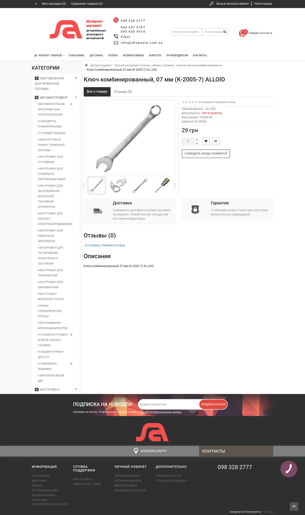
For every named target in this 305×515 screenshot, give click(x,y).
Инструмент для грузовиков (50, 159)
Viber (126, 37)
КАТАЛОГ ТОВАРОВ (50, 55)
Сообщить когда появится (206, 153)
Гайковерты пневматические (50, 124)
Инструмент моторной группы (51, 296)
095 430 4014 (39, 43)
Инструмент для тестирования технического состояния (50, 255)
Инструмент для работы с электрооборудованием (53, 219)
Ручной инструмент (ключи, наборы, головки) (53, 340)
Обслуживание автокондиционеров (52, 325)
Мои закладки (125, 485)
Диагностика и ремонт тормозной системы (51, 145)
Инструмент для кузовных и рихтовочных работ (52, 174)
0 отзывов (205, 102)
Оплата (113, 55)
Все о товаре (97, 92)
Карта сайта (82, 479)
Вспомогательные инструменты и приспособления (51, 109)
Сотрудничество (45, 490)
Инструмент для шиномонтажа (50, 285)
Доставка (96, 55)
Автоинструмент (51, 97)
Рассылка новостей (130, 490)
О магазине (77, 55)
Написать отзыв (224, 102)
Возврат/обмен (43, 495)
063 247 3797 (39, 30)
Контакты (200, 55)
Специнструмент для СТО (51, 354)
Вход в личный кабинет (232, 3)
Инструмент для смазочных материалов (50, 236)
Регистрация (263, 3)
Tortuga (268, 511)
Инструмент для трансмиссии (50, 273)
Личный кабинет (127, 475)
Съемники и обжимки (47, 366)
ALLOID (210, 108)
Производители (177, 55)
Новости (155, 55)
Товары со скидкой (171, 480)
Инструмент (47, 389)
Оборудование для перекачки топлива (49, 84)
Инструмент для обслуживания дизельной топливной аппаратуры (50, 196)
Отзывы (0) (123, 92)
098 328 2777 (39, 17)
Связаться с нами (87, 484)
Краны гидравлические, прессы (50, 311)
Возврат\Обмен (133, 55)
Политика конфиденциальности (49, 501)
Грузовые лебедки (51, 133)
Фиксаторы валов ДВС (51, 378)
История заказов (127, 480)
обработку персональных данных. (161, 411)
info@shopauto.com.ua (142, 42)
